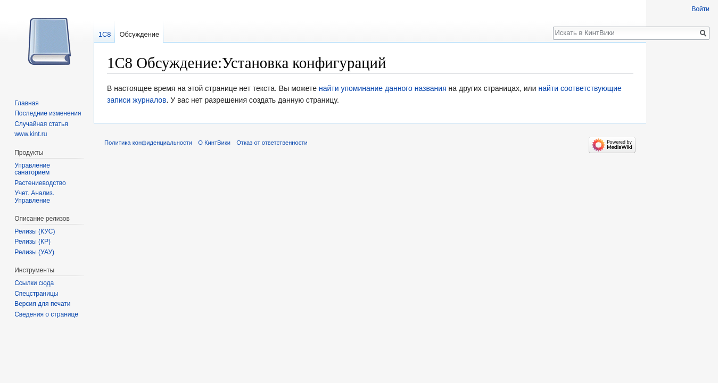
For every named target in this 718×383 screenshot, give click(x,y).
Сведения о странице (46, 314)
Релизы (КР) (32, 241)
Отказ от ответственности (272, 142)
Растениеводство (39, 183)
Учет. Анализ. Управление (34, 196)
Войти (700, 9)
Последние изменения (47, 113)
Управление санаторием (32, 169)
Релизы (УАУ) (34, 252)
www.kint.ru (30, 134)
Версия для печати (42, 303)
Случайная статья (41, 124)
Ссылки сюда (34, 283)
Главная (26, 103)
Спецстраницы (36, 293)
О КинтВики (214, 142)
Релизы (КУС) (34, 231)
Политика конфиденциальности (148, 142)
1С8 (104, 34)
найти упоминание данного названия (383, 88)
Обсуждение (139, 34)
